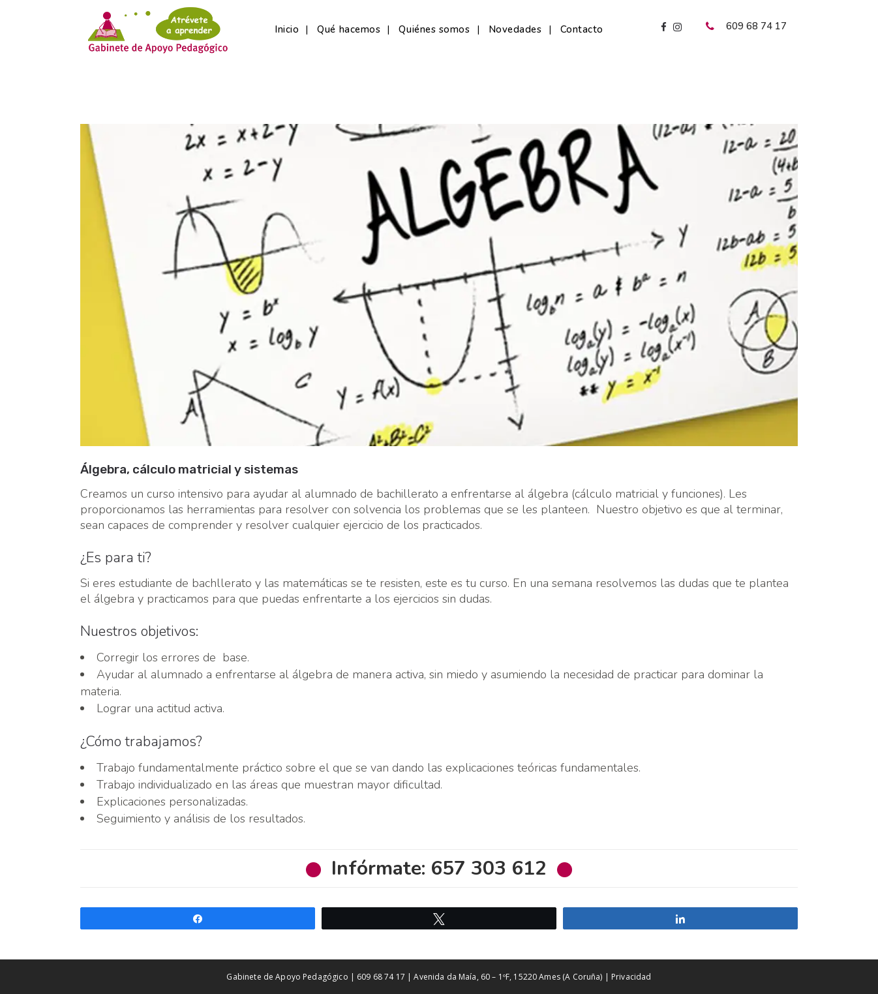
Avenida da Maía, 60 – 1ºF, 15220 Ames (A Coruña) (508, 976)
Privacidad (631, 976)
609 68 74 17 (381, 976)
